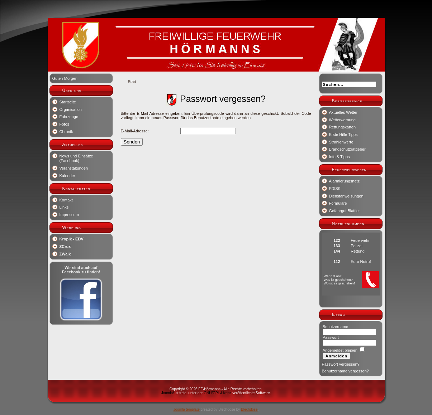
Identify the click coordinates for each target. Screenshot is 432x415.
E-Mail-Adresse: (135, 131)
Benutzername (335, 326)
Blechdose (249, 409)
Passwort (331, 337)
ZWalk (65, 254)
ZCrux (65, 246)
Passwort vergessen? (341, 364)
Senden (132, 142)
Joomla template (187, 409)
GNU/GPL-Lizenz (217, 393)
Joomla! (167, 393)
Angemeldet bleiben (340, 350)
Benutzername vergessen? (345, 371)
